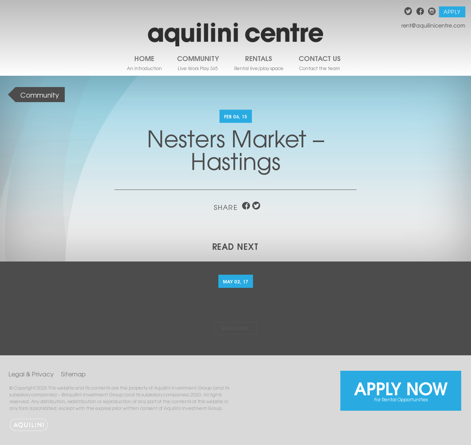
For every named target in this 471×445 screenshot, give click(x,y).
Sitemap (73, 373)
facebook (420, 12)
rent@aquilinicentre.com (433, 25)
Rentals (258, 58)
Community (198, 58)
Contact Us (320, 58)
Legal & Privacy (31, 373)
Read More (235, 328)
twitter (408, 12)
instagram (432, 12)
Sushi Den (235, 302)
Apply (452, 11)
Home (144, 58)
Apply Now (401, 388)
